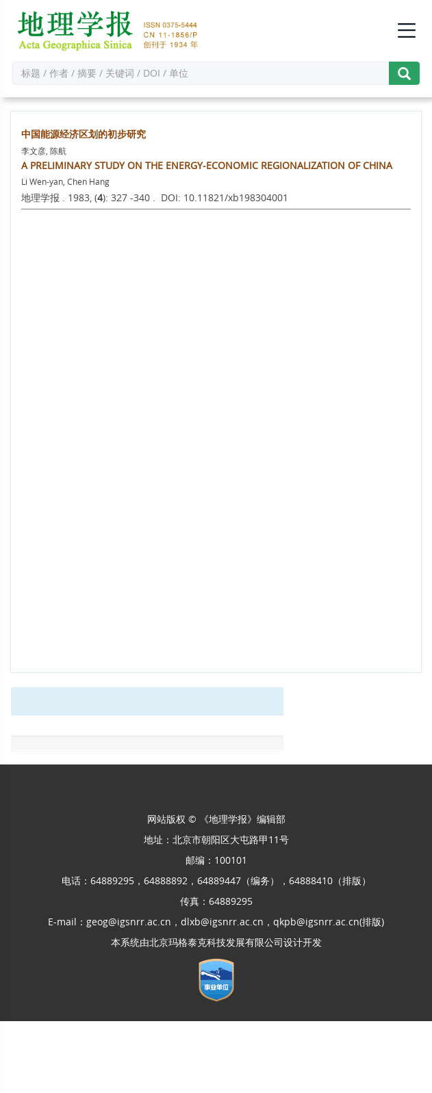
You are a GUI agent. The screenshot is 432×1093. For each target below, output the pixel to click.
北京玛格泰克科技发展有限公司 (216, 942)
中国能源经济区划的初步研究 (83, 133)
